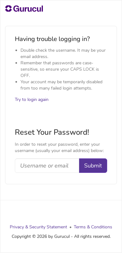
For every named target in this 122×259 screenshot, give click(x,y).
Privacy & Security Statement (38, 227)
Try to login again (32, 100)
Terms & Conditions (93, 227)
